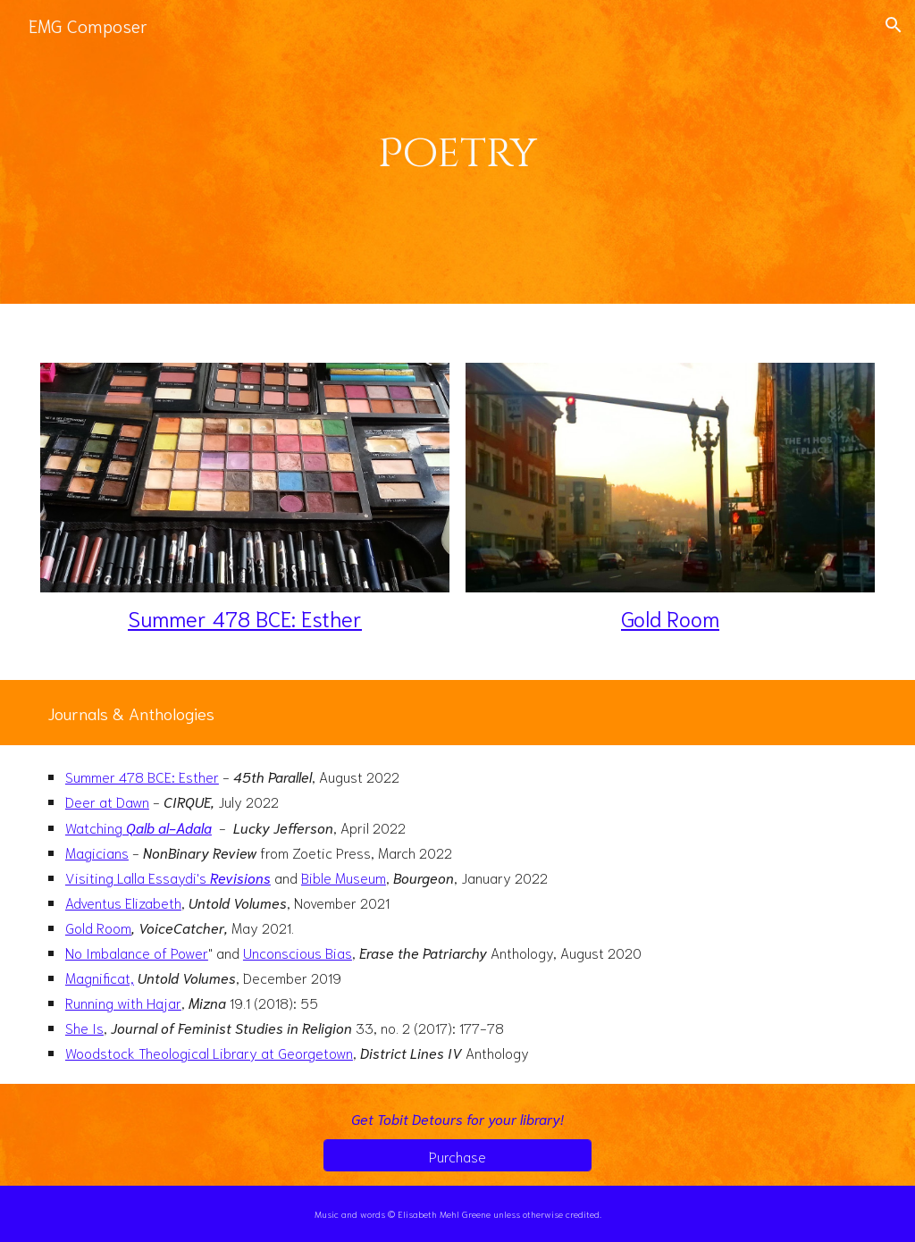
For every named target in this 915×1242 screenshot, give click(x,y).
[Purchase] (457, 1155)
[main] (458, 151)
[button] (893, 25)
